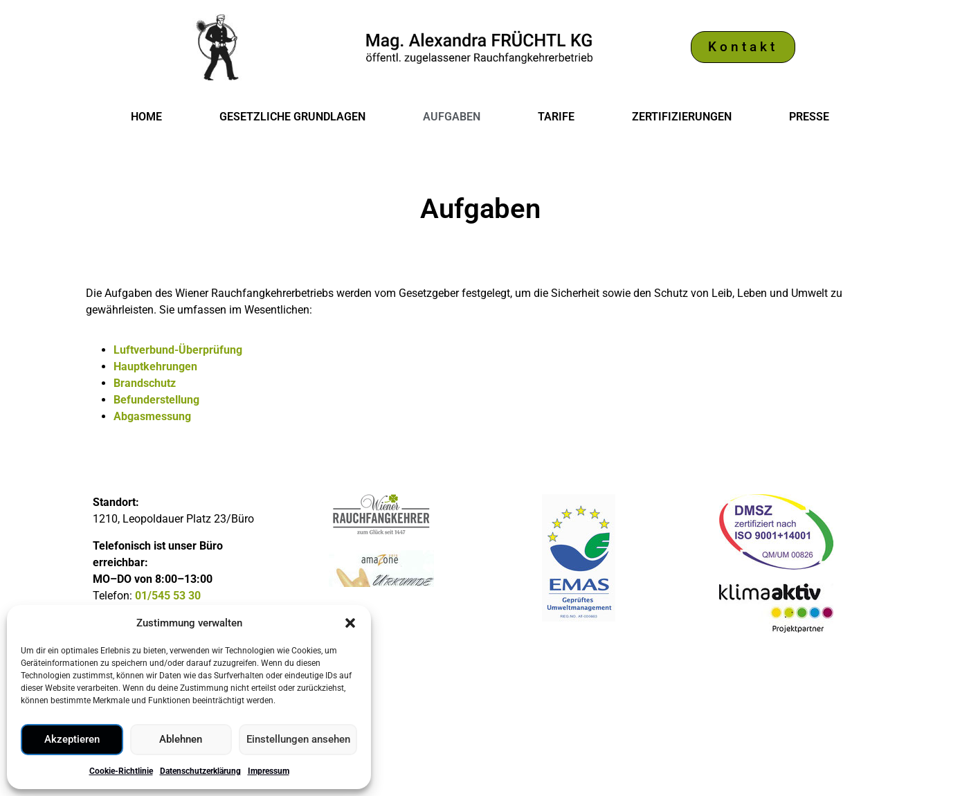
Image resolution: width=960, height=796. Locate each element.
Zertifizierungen (682, 116)
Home (146, 116)
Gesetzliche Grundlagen (292, 116)
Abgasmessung (152, 416)
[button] (350, 623)
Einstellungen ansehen (298, 740)
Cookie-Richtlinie (121, 771)
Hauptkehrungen (155, 366)
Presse (809, 116)
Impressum (268, 771)
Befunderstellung (156, 399)
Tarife (556, 116)
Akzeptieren (72, 740)
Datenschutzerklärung (200, 771)
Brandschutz (145, 383)
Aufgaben (451, 116)
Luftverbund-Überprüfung (178, 349)
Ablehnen (180, 740)
